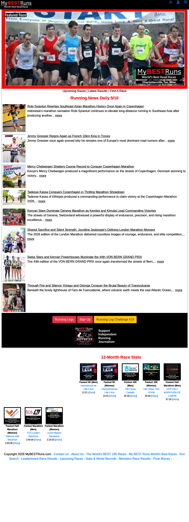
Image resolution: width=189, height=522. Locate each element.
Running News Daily (89, 98)
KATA (176, 458)
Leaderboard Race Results (39, 458)
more (58, 115)
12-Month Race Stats (121, 357)
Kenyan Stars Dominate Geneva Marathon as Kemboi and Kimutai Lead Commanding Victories (91, 210)
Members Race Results (135, 458)
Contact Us (61, 454)
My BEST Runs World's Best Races (153, 454)
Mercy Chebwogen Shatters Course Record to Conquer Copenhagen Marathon (80, 166)
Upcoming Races (74, 91)
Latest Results (98, 91)
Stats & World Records (101, 458)
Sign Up (85, 319)
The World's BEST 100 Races (106, 454)
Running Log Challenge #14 (115, 319)
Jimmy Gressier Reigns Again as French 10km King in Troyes (68, 136)
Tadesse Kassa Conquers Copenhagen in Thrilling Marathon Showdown (75, 192)
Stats (91, 392)
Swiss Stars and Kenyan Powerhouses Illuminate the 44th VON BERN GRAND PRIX (84, 257)
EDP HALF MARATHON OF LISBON (172, 392)
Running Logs (64, 319)
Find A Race (118, 91)
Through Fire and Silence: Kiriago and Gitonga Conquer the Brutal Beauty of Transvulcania (88, 285)
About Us (77, 454)
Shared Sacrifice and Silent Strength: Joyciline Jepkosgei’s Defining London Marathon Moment (91, 229)
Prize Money (161, 458)
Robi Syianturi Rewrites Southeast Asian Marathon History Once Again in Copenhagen (85, 106)
